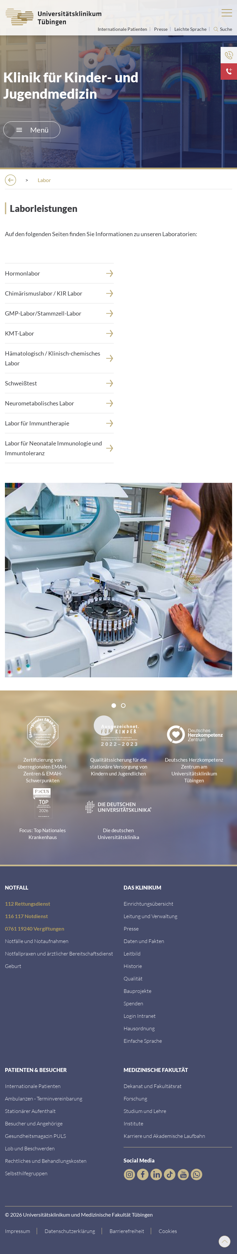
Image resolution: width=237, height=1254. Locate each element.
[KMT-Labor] (59, 333)
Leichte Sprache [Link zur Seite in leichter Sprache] (190, 29)
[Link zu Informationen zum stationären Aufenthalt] (30, 1111)
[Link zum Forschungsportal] (135, 1098)
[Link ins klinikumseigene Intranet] (140, 1016)
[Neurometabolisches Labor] (59, 403)
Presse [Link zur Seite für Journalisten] (161, 29)
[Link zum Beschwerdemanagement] (30, 1148)
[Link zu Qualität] (133, 978)
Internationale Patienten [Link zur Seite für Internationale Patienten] (123, 29)
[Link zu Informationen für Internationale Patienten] (33, 1086)
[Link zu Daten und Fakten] (144, 941)
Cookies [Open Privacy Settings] (168, 1231)
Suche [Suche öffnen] (226, 29)
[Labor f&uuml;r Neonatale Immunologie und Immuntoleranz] (59, 448)
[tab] (113, 705)
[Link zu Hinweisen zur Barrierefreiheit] (127, 1231)
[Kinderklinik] (143, 180)
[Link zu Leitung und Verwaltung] (150, 916)
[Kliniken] (99, 180)
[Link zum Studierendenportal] (145, 1111)
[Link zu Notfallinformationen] (37, 941)
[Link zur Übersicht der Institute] (133, 1123)
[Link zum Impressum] (21, 1231)
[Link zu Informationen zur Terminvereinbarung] (43, 1098)
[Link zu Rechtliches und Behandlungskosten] (46, 1161)
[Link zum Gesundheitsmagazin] (35, 1136)
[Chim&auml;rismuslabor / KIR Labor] (59, 293)
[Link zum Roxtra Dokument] (139, 1028)
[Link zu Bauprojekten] (137, 991)
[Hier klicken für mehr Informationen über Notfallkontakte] (229, 71)
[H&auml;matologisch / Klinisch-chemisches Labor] (59, 358)
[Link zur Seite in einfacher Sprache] (143, 1041)
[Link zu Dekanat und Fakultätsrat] (153, 1086)
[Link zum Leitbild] (132, 953)
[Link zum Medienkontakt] (131, 928)
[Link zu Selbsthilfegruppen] (26, 1173)
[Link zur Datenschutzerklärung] (70, 1231)
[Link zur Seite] (59, 313)
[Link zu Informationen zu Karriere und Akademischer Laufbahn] (164, 1136)
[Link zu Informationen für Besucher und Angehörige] (34, 1123)
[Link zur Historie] (133, 966)
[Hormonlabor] (59, 273)
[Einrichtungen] (53, 180)
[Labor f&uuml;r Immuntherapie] (59, 423)
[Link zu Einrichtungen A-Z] (148, 903)
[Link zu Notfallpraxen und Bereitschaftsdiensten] (59, 953)
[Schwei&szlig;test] (59, 383)
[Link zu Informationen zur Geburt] (13, 966)
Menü (32, 129)
